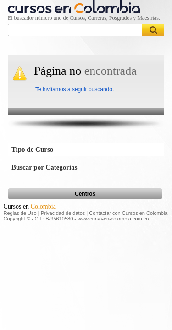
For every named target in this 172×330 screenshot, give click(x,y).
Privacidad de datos (63, 213)
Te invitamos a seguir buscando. (74, 89)
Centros (85, 194)
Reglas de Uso (20, 213)
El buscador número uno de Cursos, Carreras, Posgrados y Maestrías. (84, 18)
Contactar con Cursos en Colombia (128, 213)
